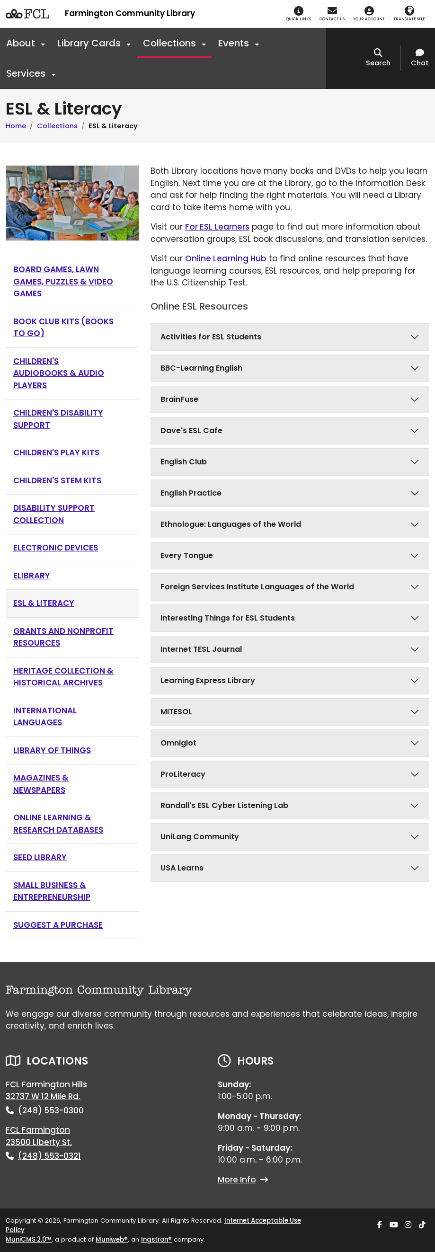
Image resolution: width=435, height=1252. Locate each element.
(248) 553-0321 (49, 1156)
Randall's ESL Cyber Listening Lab (224, 805)
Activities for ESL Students (210, 336)
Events (234, 43)
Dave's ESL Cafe (191, 430)
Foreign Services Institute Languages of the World (257, 586)
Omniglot (178, 742)
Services (27, 73)
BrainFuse (179, 399)
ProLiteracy (182, 774)
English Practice (191, 493)
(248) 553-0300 (51, 1110)
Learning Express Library (207, 680)
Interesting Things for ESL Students (227, 618)
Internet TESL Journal (201, 649)
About (21, 43)
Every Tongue (186, 555)
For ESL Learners (217, 226)
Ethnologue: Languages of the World (230, 524)
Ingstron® (156, 1239)
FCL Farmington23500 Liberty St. (39, 1136)
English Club (183, 461)
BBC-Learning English (201, 368)
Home (16, 126)
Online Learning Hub (225, 258)
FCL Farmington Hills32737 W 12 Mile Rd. (46, 1090)
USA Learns (182, 867)
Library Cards (90, 43)
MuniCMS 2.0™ (29, 1239)
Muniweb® (112, 1239)
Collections (170, 43)
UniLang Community (199, 836)
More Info (243, 1179)
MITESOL (176, 711)
